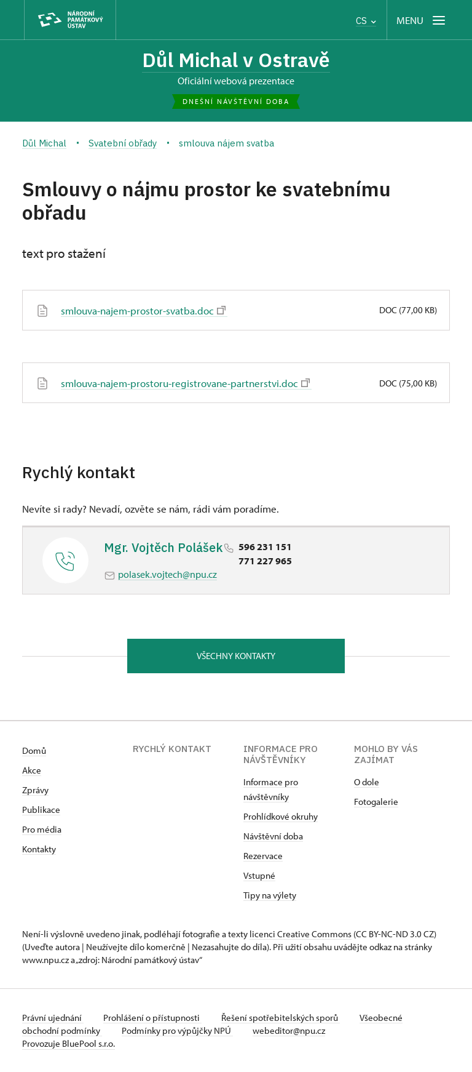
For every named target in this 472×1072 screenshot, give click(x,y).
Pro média (41, 829)
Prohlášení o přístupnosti (152, 1017)
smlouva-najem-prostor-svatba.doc (143, 310)
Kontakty (39, 849)
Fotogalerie (376, 801)
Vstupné (259, 875)
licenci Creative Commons (301, 934)
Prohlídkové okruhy (280, 816)
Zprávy (35, 790)
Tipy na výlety (269, 895)
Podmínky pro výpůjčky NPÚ (177, 1030)
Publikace (41, 809)
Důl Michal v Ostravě (236, 60)
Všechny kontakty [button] (236, 656)
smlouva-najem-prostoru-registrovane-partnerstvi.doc (185, 383)
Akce (31, 770)
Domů (34, 750)
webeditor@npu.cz (289, 1030)
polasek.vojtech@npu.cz (167, 574)
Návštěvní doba (273, 836)
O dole (366, 782)
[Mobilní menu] (422, 20)
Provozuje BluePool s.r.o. (68, 1043)
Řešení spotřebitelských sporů (280, 1017)
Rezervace (263, 856)
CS (366, 20)
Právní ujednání (53, 1017)
